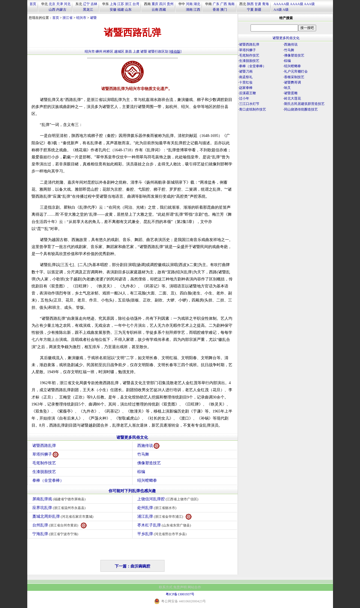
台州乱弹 (59, 525)
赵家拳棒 (246, 88)
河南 (189, 4)
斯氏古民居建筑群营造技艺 (304, 104)
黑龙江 (88, 10)
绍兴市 (81, 18)
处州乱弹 (157, 508)
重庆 (155, 4)
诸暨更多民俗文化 (132, 437)
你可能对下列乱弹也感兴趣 (132, 491)
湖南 (189, 10)
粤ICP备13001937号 (180, 594)
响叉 (287, 88)
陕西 (250, 4)
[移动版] (175, 51)
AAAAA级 (281, 4)
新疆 (258, 10)
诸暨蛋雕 (291, 93)
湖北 (197, 4)
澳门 (223, 10)
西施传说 (148, 446)
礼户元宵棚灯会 (296, 71)
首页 (33, 4)
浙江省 (67, 18)
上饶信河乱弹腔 (168, 499)
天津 (59, 4)
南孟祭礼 (246, 77)
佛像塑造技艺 (149, 463)
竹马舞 (143, 454)
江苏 (120, 4)
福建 (120, 10)
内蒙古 (61, 10)
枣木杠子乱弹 (165, 525)
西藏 (162, 10)
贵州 (170, 4)
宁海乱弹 (56, 534)
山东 (128, 10)
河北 (67, 4)
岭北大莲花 (292, 98)
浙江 (128, 4)
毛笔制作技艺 (44, 463)
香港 (216, 10)
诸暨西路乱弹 (44, 445)
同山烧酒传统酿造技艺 (301, 109)
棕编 (141, 472)
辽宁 (86, 4)
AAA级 (309, 4)
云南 (155, 10)
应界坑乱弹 (59, 508)
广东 (216, 4)
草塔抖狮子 (45, 455)
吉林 (94, 4)
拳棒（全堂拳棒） (48, 480)
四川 (162, 4)
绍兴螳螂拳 (147, 480)
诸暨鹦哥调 (292, 82)
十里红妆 (246, 82)
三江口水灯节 (249, 104)
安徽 (113, 10)
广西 (223, 4)
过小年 (244, 98)
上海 (113, 4)
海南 (231, 4)
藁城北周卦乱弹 (63, 516)
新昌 (128, 51)
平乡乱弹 (162, 534)
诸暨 (93, 18)
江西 (197, 10)
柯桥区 (108, 51)
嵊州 (99, 51)
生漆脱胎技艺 (44, 472)
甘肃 (258, 4)
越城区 (119, 51)
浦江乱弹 (164, 517)
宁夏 (250, 10)
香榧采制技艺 (294, 77)
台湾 (135, 4)
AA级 (278, 10)
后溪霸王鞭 (247, 93)
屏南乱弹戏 (59, 499)
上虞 (136, 51)
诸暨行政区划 (158, 51)
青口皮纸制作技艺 (252, 109)
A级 (286, 10)
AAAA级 (296, 4)
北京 (52, 4)
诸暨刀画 (246, 71)
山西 (52, 10)
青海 (265, 4)
